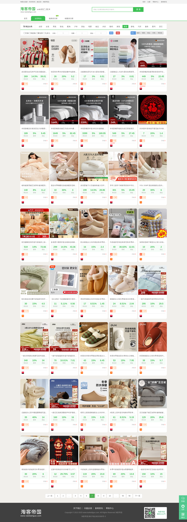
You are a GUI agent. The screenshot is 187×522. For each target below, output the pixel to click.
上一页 (49, 496)
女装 (47, 27)
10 (110, 496)
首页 (25, 18)
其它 (161, 27)
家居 (125, 27)
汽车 (139, 27)
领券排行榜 (54, 17)
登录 (144, 2)
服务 (146, 27)
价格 (154, 33)
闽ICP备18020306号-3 (97, 516)
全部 (40, 27)
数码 (111, 27)
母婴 (90, 27)
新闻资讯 (164, 2)
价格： (55, 33)
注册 (148, 2)
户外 (76, 27)
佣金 (149, 33)
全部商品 (38, 18)
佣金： (92, 33)
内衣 (104, 27)
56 (129, 496)
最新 (139, 33)
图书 (153, 27)
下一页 (137, 496)
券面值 (160, 33)
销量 (144, 33)
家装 (118, 27)
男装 (54, 27)
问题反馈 (88, 508)
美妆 (83, 27)
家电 (132, 27)
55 (123, 496)
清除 (117, 33)
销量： (73, 33)
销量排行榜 (69, 18)
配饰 (68, 27)
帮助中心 (156, 2)
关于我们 (77, 508)
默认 (132, 33)
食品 (97, 27)
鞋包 (61, 27)
